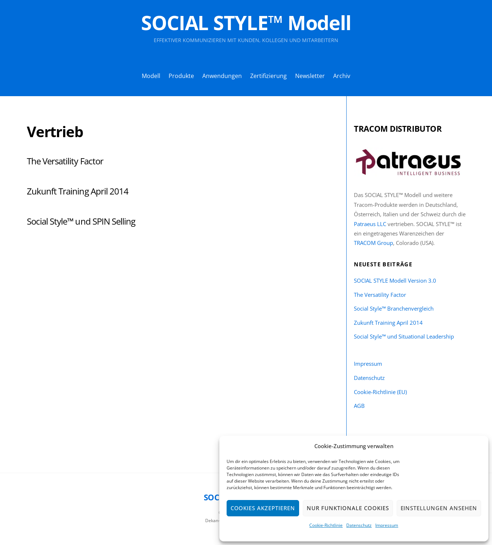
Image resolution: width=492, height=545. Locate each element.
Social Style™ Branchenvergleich (394, 308)
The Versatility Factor (65, 161)
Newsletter (310, 76)
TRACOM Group (373, 242)
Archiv (341, 76)
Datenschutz (359, 525)
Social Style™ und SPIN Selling (81, 221)
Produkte (181, 76)
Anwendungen (222, 76)
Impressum (386, 525)
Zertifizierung (268, 76)
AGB (359, 405)
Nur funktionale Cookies (348, 508)
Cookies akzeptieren (263, 508)
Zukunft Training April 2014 (77, 191)
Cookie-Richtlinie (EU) (380, 392)
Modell (151, 76)
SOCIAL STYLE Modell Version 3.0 (395, 280)
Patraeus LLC (370, 224)
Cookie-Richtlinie (326, 525)
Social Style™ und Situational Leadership (404, 336)
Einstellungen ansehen (439, 508)
